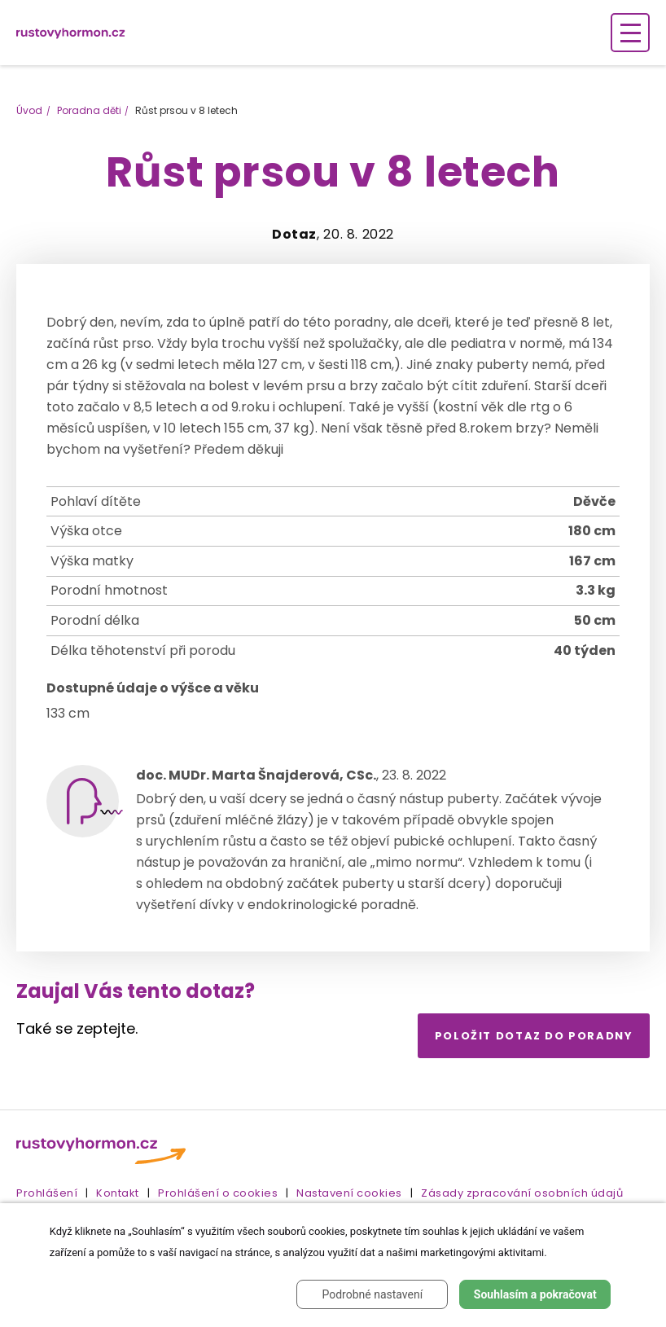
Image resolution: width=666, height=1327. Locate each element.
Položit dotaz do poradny (534, 1036)
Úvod (29, 110)
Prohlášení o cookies (218, 1193)
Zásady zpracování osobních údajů (522, 1193)
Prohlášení (46, 1193)
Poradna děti (89, 110)
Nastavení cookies (349, 1193)
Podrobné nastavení (372, 1294)
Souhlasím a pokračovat (535, 1294)
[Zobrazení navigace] (630, 32)
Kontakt (117, 1193)
